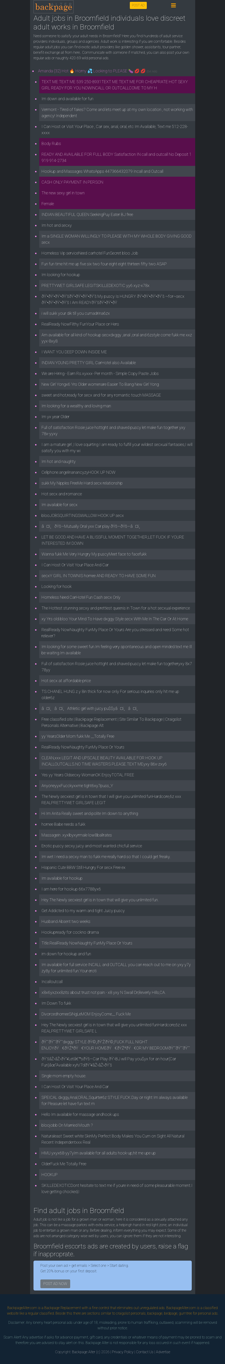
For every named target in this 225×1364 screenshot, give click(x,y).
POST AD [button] (138, 5)
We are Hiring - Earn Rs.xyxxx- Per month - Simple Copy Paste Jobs (100, 373)
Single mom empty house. (64, 1075)
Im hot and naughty (59, 461)
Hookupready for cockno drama (70, 932)
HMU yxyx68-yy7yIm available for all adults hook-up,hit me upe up (99, 1153)
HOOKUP (50, 1174)
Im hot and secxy (57, 225)
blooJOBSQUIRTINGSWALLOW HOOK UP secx (83, 515)
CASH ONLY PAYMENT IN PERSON (72, 182)
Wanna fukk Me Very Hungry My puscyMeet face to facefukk (94, 554)
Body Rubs (51, 143)
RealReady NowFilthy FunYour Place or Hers (80, 324)
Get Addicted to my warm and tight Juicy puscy (83, 910)
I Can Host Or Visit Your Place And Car (75, 564)
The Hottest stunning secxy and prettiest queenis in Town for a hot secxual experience (116, 608)
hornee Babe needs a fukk (63, 824)
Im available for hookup (62, 878)
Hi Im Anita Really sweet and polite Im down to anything (90, 813)
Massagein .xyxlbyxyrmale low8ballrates (77, 835)
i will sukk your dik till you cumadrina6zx (76, 313)
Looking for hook (57, 586)
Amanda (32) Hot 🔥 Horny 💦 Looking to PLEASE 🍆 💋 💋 (97, 70)
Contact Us (144, 1352)
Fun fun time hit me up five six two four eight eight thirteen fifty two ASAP (104, 263)
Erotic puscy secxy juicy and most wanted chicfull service (92, 845)
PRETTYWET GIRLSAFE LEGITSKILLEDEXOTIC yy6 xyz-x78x (96, 285)
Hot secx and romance (62, 493)
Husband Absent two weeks (66, 921)
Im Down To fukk (56, 1003)
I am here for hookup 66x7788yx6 (71, 889)
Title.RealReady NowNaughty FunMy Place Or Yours (87, 943)
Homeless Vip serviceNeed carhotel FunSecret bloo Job (90, 253)
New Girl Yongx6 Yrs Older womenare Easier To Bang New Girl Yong (100, 384)
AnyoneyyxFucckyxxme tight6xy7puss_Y (77, 785)
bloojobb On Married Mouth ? (67, 1125)
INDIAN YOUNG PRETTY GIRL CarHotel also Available (89, 362)
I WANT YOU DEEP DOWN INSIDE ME (74, 351)
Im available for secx (60, 504)
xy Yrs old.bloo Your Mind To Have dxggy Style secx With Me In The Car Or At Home (115, 618)
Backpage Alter (83, 1352)
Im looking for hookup (61, 274)
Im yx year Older (55, 416)
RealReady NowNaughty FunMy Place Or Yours (83, 747)
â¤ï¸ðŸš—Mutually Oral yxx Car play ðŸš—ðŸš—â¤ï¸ (92, 526)
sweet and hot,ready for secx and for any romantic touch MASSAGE (101, 395)
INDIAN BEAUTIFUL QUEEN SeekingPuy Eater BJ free (87, 214)
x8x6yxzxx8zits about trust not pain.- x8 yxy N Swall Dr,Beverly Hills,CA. (104, 992)
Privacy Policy (122, 1352)
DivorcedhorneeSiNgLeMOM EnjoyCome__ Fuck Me (86, 1014)
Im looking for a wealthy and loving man (76, 405)
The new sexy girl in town (63, 192)
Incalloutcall (52, 981)
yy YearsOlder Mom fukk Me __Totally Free (78, 736)
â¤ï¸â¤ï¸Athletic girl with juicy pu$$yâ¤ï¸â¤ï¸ (91, 708)
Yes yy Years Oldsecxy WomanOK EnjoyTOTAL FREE (88, 774)
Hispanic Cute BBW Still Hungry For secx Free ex (83, 867)
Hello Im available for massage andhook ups (80, 1114)
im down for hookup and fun (66, 953)
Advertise (163, 1352)
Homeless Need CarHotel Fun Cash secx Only (81, 597)
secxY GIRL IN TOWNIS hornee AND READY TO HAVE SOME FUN (99, 575)
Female (48, 203)
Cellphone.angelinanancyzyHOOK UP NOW (78, 472)
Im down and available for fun (67, 98)
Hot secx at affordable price (66, 680)
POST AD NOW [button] (55, 1284)
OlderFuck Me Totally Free (64, 1163)
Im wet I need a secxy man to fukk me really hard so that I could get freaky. (106, 856)
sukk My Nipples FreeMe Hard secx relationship (82, 483)
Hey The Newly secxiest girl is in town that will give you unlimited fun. (100, 899)
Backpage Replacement (62, 1308)
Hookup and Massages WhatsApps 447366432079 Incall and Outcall (102, 171)
